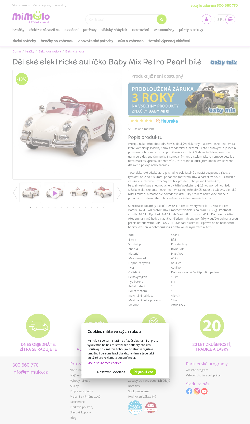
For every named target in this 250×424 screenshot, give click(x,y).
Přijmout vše (143, 372)
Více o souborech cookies (104, 363)
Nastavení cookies (111, 372)
